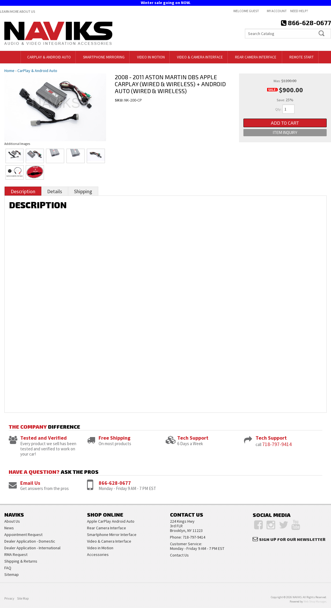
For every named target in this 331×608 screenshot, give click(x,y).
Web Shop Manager (315, 601)
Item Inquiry (285, 136)
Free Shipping (114, 437)
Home (9, 70)
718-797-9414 (277, 444)
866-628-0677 (115, 483)
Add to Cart (285, 124)
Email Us (30, 483)
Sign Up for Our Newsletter (292, 539)
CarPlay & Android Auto (37, 70)
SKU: (119, 100)
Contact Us (179, 555)
